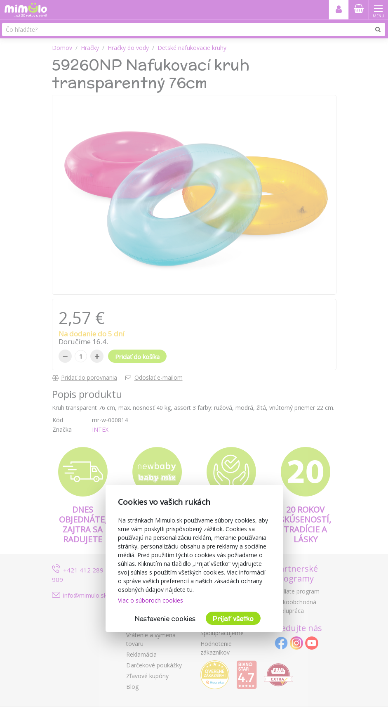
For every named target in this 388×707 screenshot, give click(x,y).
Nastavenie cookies (165, 618)
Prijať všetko (233, 618)
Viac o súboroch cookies (150, 600)
